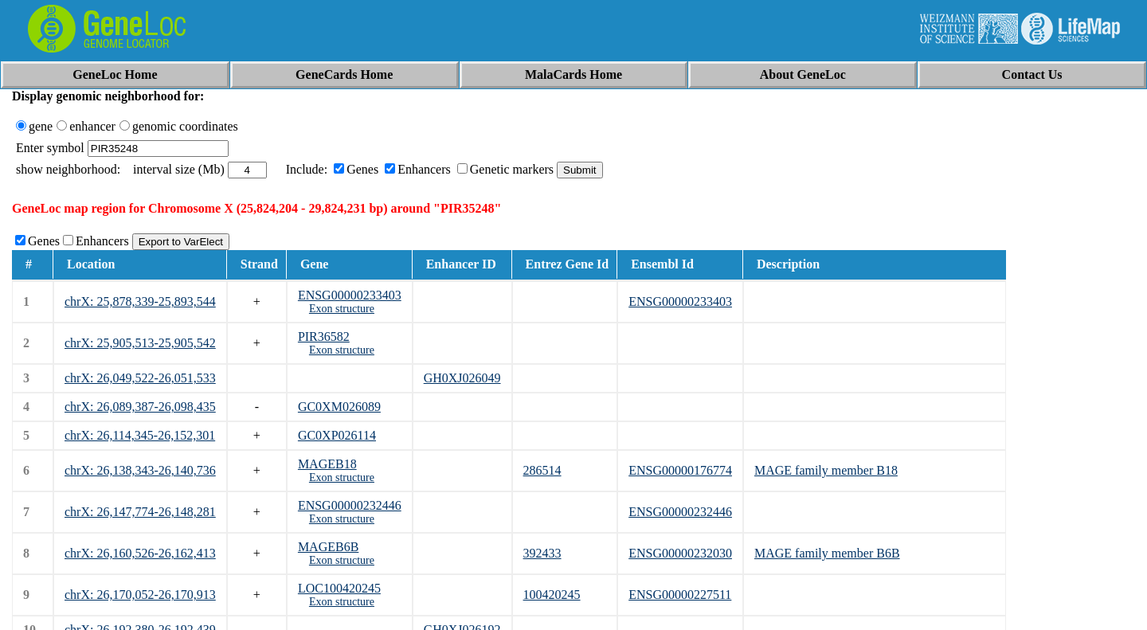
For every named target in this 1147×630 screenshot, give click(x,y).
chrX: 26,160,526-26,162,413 (140, 553)
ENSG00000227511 (679, 594)
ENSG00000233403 (349, 295)
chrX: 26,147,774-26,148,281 (140, 511)
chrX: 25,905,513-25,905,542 (140, 343)
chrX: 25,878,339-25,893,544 (140, 301)
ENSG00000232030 (680, 553)
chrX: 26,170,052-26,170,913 (140, 594)
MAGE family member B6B (827, 553)
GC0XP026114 (337, 435)
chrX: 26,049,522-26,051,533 (140, 378)
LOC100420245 (339, 588)
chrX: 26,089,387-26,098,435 (140, 406)
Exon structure (341, 309)
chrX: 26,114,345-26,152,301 (140, 435)
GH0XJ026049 (462, 378)
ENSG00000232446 (349, 505)
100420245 (552, 594)
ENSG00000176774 (680, 470)
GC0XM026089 (339, 406)
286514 (542, 470)
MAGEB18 (327, 464)
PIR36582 (324, 336)
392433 (542, 553)
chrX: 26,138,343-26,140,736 (140, 470)
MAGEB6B (328, 547)
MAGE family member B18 (826, 470)
